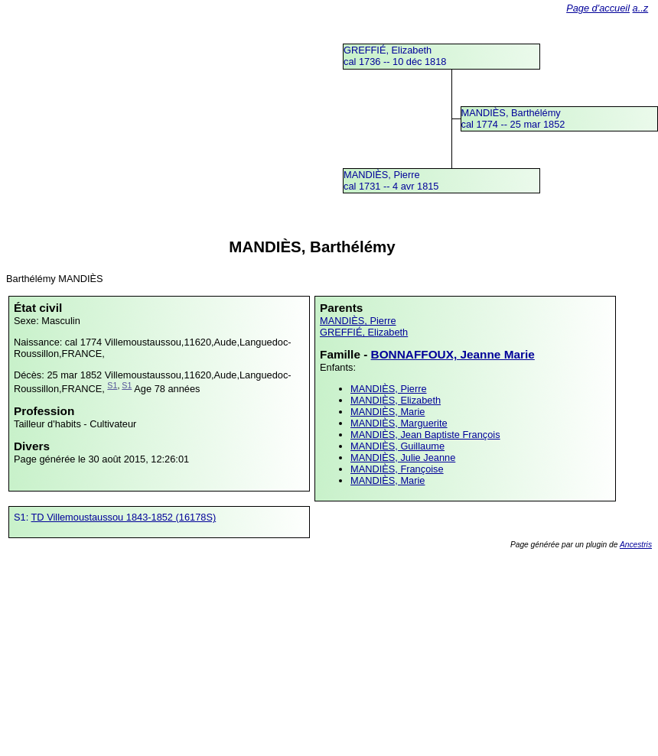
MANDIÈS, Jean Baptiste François (425, 434)
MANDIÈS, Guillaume (397, 446)
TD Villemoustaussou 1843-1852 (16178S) (124, 517)
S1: (22, 517)
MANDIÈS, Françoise (397, 469)
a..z (641, 8)
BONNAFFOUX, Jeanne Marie (453, 354)
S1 (112, 385)
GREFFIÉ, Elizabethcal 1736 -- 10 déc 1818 (395, 55)
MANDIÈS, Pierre (358, 320)
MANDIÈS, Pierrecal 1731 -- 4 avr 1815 (391, 180)
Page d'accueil (598, 8)
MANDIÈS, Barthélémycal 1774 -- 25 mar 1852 (513, 118)
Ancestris (636, 544)
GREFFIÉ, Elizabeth (364, 332)
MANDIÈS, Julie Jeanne (402, 457)
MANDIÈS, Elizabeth (395, 400)
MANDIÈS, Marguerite (399, 423)
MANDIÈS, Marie (387, 411)
